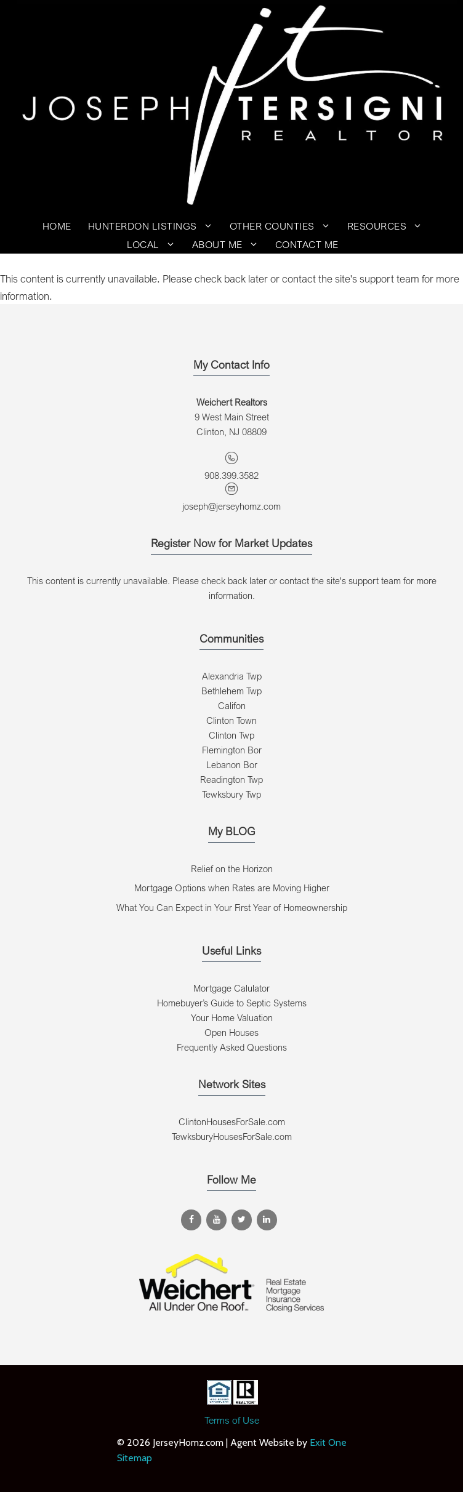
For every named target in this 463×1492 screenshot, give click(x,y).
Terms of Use (231, 1420)
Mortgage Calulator (231, 987)
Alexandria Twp (232, 675)
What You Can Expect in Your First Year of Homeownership (231, 907)
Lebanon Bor (231, 764)
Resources (389, 226)
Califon (232, 705)
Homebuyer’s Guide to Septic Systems (232, 1002)
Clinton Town (231, 720)
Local (155, 244)
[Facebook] (191, 1219)
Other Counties (284, 226)
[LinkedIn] (267, 1219)
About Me (229, 244)
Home (56, 226)
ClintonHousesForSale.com (232, 1121)
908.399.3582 (231, 475)
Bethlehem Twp (231, 690)
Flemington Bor (232, 749)
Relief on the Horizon (232, 868)
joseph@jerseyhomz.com (231, 505)
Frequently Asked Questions (232, 1047)
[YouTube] (216, 1219)
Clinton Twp (231, 734)
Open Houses (231, 1032)
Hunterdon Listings (154, 226)
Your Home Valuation (232, 1017)
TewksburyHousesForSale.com (232, 1136)
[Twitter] (242, 1219)
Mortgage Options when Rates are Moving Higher (231, 887)
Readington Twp (231, 779)
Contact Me (307, 244)
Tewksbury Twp (231, 794)
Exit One (328, 1442)
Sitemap (134, 1458)
